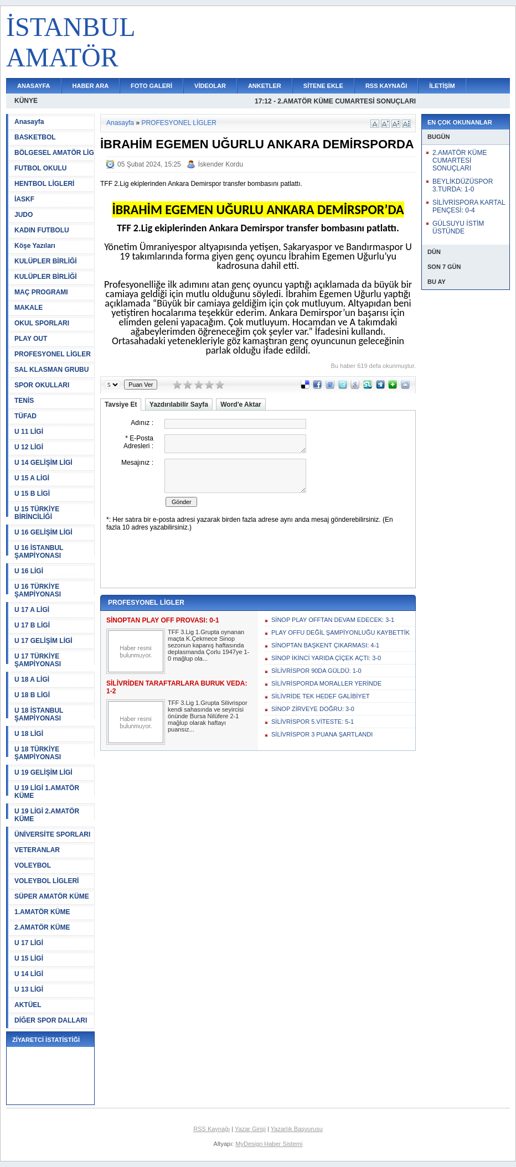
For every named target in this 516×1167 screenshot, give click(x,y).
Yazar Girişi (250, 1128)
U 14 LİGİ (28, 974)
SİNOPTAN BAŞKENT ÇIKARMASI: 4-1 (325, 645)
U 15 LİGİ (28, 958)
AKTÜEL (28, 1005)
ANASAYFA (33, 85)
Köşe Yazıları (34, 246)
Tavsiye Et (121, 404)
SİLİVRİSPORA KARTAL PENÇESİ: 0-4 (468, 206)
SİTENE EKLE (323, 85)
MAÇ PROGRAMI (41, 292)
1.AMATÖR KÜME (42, 912)
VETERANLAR (37, 850)
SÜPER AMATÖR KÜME (51, 896)
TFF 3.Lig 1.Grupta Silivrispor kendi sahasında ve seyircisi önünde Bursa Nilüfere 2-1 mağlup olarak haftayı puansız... (207, 716)
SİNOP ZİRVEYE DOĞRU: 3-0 (312, 709)
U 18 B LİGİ (32, 695)
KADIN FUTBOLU (41, 230)
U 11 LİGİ (28, 431)
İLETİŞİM (442, 85)
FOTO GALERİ (151, 85)
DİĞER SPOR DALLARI (50, 1020)
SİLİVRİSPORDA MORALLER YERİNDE (326, 683)
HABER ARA (91, 85)
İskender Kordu (220, 164)
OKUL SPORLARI (41, 323)
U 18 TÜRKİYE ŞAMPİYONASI (37, 753)
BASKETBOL (35, 137)
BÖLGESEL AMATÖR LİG (54, 153)
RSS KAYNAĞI (386, 85)
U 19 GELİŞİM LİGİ (43, 772)
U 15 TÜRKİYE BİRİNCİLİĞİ (36, 513)
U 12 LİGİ (28, 447)
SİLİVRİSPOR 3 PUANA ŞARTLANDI (322, 734)
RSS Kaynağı (211, 1128)
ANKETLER (264, 85)
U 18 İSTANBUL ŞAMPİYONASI (38, 714)
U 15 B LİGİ (32, 493)
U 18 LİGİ (28, 734)
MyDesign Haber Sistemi (268, 1143)
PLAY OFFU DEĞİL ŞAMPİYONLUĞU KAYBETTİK (340, 632)
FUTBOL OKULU (40, 168)
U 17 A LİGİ (31, 610)
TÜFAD (25, 416)
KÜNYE (26, 101)
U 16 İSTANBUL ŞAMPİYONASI (38, 551)
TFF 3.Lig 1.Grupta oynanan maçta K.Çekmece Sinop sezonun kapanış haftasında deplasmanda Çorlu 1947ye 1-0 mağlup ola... (208, 645)
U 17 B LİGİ (32, 625)
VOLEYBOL (32, 865)
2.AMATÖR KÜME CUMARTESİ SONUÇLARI (459, 160)
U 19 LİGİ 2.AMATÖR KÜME (46, 815)
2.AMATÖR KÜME (42, 927)
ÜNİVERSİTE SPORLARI (52, 834)
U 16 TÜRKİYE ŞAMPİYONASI (37, 590)
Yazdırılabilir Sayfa (178, 404)
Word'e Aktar (240, 404)
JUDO (23, 215)
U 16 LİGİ (28, 571)
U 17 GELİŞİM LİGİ (43, 641)
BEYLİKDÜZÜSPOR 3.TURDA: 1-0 (462, 185)
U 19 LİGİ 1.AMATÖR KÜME (46, 792)
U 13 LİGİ (28, 989)
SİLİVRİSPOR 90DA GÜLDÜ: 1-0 (316, 670)
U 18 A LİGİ (31, 679)
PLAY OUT (30, 339)
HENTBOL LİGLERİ (44, 184)
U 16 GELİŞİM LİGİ (43, 532)
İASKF (24, 199)
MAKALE (28, 308)
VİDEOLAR (210, 85)
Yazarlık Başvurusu (297, 1128)
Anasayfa (29, 122)
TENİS (24, 400)
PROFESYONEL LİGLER (52, 354)
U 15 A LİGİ (31, 478)
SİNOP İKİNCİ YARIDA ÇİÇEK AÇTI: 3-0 (326, 658)
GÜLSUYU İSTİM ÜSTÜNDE (458, 227)
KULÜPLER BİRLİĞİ (45, 261)
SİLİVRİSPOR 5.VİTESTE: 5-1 (312, 721)
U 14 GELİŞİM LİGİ (43, 462)
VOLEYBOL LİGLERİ (46, 881)
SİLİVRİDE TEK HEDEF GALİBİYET (320, 696)
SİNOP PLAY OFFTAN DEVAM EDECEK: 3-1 (332, 619)
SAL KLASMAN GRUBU (51, 370)
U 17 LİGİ (28, 943)
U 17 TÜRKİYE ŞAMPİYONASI (37, 660)
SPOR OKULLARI (41, 385)
